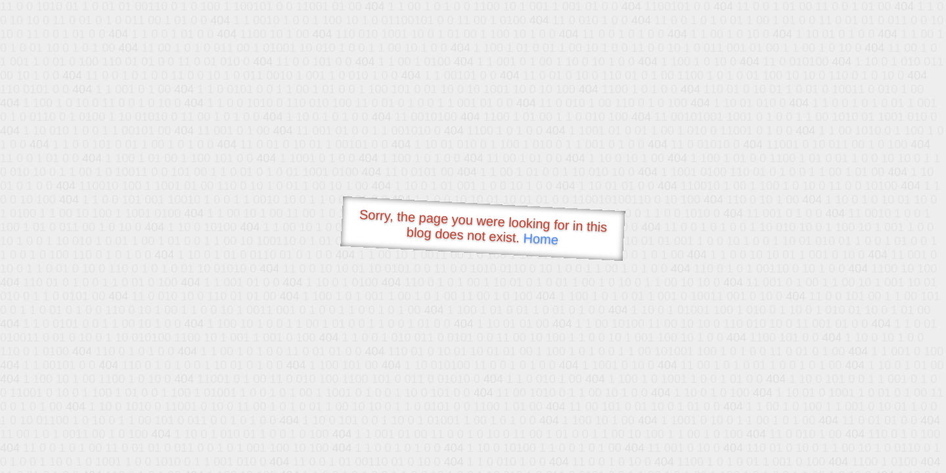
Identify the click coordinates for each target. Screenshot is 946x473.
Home (540, 239)
